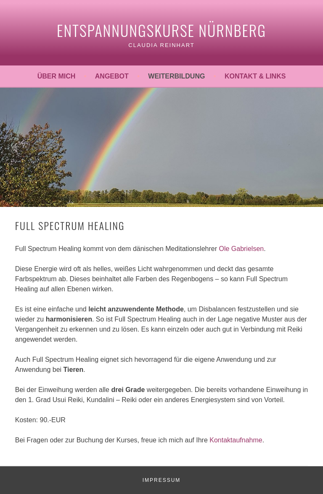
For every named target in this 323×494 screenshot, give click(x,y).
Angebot (112, 76)
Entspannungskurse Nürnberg (161, 30)
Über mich (56, 76)
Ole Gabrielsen (241, 248)
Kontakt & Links (255, 76)
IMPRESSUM (162, 480)
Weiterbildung (176, 76)
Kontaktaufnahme (235, 440)
